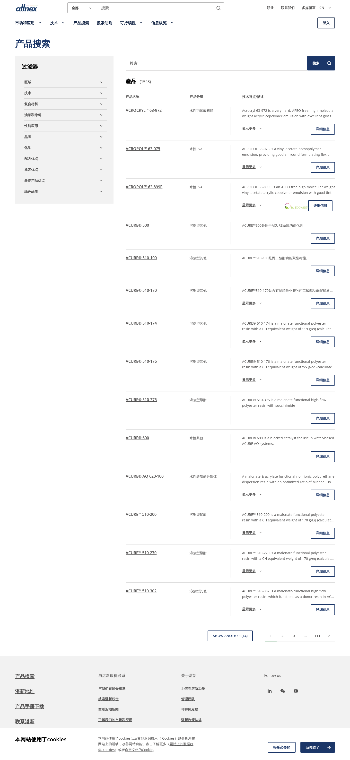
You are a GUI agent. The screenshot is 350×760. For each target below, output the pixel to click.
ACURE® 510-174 (141, 323)
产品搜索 (25, 676)
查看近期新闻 (108, 709)
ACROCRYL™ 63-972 (144, 110)
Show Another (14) (230, 635)
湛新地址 (25, 691)
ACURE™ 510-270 (141, 552)
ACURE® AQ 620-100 (145, 476)
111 (317, 635)
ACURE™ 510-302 (141, 591)
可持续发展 (189, 709)
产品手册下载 (29, 706)
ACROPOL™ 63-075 (143, 148)
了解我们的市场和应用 (115, 719)
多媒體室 (308, 7)
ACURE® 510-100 (141, 257)
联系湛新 (25, 721)
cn (327, 7)
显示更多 (252, 128)
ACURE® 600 (137, 437)
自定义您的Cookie (139, 749)
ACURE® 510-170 (141, 290)
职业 (270, 7)
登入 (326, 22)
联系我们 (288, 7)
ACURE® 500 (137, 225)
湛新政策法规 (191, 719)
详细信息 (323, 129)
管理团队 (188, 699)
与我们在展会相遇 (111, 688)
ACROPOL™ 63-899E (144, 187)
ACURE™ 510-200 (141, 514)
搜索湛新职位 (108, 699)
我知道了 (319, 747)
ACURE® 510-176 (141, 361)
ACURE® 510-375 (141, 399)
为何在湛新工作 (193, 688)
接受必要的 (281, 747)
